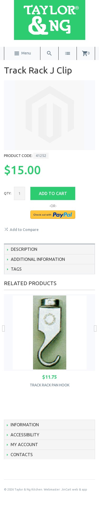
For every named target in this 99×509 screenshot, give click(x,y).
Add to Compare (24, 230)
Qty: (7, 193)
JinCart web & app (74, 489)
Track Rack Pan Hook (49, 385)
